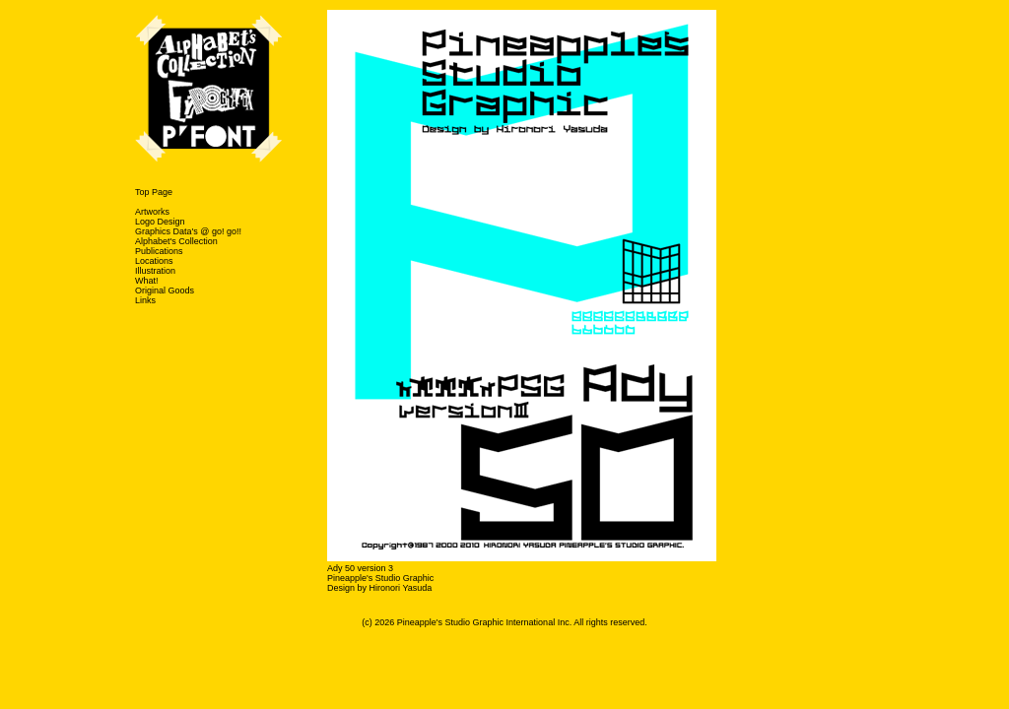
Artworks (152, 212)
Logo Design (160, 221)
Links (145, 300)
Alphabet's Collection (176, 241)
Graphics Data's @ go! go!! (188, 231)
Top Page (153, 192)
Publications (159, 251)
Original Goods (164, 290)
